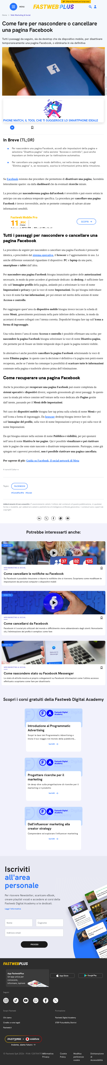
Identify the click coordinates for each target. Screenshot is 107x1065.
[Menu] (17, 7)
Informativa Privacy (47, 1055)
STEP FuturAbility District (65, 1022)
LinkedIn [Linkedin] (39, 518)
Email (68, 518)
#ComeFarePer (17, 493)
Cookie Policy (63, 1055)
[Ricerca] (90, 7)
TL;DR (27, 140)
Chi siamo (7, 1017)
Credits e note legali (11, 1022)
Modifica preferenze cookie (78, 1056)
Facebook (19, 486)
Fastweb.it (7, 1027)
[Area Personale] (95, 7)
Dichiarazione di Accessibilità (97, 1056)
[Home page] (53, 7)
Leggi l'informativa (13, 909)
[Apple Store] (62, 975)
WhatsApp (60, 518)
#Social (29, 493)
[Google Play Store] (90, 975)
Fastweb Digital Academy (65, 1017)
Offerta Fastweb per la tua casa (77, 2)
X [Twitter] (46, 518)
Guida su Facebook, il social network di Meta (52, 460)
